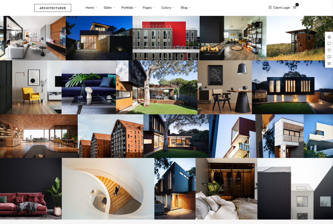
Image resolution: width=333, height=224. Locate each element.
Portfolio (127, 8)
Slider (108, 8)
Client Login (279, 8)
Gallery (166, 8)
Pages (147, 8)
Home (90, 8)
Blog (184, 8)
